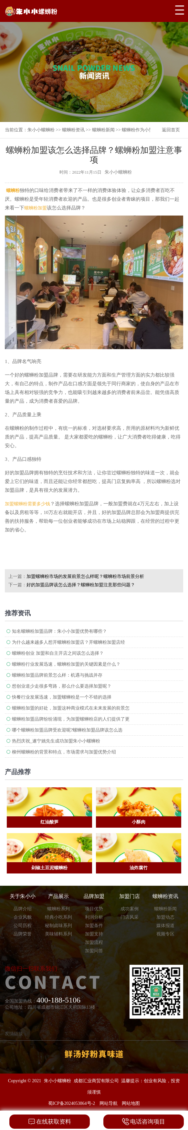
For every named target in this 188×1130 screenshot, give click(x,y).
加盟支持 (94, 934)
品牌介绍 (23, 908)
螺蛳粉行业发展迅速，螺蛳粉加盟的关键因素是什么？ (66, 664)
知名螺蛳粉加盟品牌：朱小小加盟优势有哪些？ (59, 631)
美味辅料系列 (58, 934)
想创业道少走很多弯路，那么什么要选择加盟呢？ (61, 686)
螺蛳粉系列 (58, 908)
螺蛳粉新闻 (103, 129)
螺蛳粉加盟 (35, 208)
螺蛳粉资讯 (73, 129)
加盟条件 (94, 925)
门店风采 (129, 917)
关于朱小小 (23, 896)
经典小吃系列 (58, 917)
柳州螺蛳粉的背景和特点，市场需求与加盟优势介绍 (64, 752)
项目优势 (94, 908)
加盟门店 (129, 896)
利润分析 (94, 917)
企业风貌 (23, 917)
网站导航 (108, 1103)
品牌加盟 (94, 896)
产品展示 (58, 896)
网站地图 (131, 1103)
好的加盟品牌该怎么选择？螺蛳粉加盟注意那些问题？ (80, 584)
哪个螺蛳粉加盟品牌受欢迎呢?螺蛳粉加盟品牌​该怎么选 (67, 730)
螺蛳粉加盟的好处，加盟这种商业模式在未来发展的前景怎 (71, 708)
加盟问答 (94, 950)
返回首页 (171, 129)
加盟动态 (165, 917)
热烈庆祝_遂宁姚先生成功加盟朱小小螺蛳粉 (56, 741)
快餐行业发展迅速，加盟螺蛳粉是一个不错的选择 (61, 697)
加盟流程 (94, 942)
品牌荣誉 (23, 934)
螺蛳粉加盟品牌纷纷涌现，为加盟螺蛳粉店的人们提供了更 (71, 719)
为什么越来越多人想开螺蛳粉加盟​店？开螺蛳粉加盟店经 (68, 642)
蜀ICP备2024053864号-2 (71, 1103)
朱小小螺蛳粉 (41, 129)
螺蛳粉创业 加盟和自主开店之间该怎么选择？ (58, 653)
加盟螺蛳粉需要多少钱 (27, 503)
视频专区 (165, 934)
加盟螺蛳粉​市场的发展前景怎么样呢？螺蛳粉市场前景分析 (85, 576)
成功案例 (129, 908)
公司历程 (23, 925)
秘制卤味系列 (58, 925)
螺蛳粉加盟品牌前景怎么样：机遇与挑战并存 (57, 675)
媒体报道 (165, 925)
